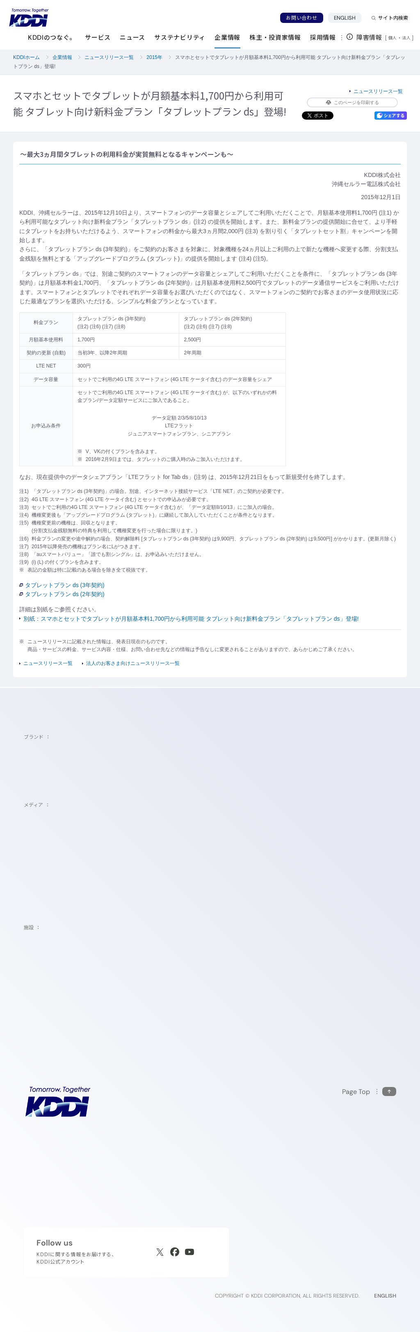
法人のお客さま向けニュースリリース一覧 (133, 663)
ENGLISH (345, 17)
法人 (407, 38)
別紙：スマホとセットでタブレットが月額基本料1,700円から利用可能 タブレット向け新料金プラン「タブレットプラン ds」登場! (191, 618)
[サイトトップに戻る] (28, 17)
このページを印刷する (352, 102)
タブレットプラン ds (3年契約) (62, 585)
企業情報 (62, 57)
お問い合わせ (301, 17)
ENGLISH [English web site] (385, 1295)
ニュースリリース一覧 (109, 57)
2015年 (154, 57)
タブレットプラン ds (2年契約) (62, 594)
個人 (392, 38)
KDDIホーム (26, 57)
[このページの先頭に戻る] (369, 1091)
